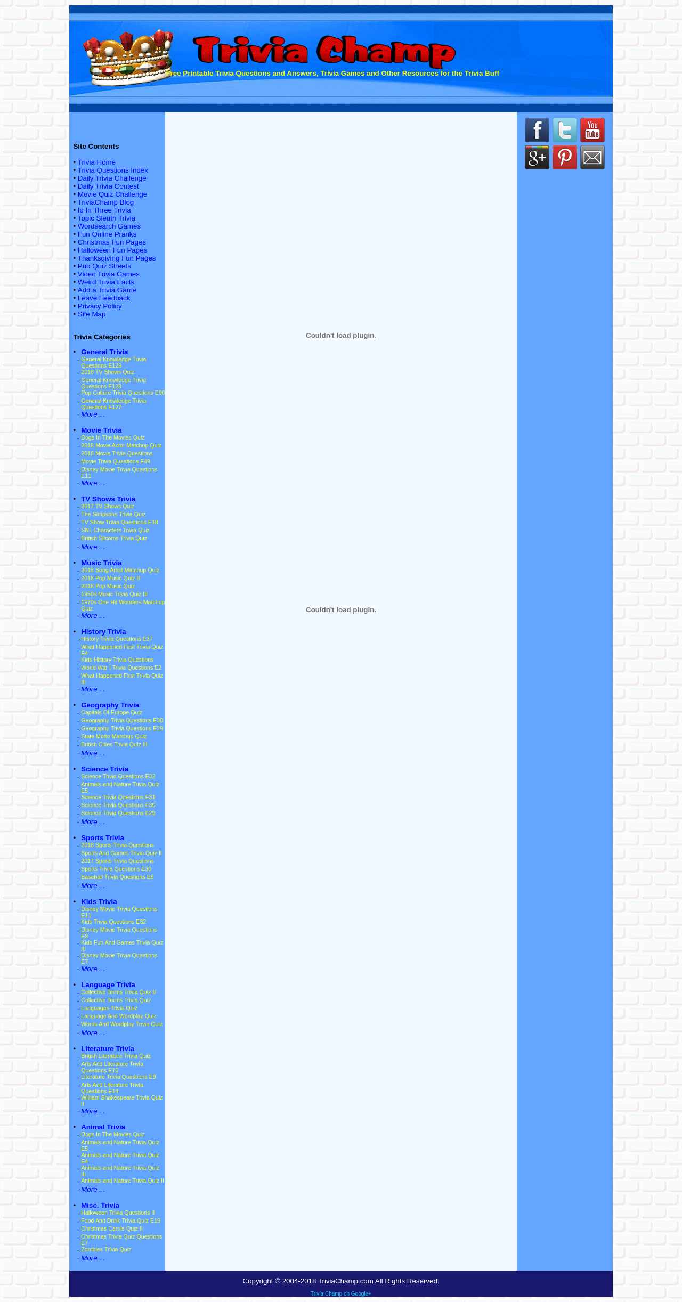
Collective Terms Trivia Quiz (116, 1000)
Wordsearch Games (109, 226)
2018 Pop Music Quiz (108, 586)
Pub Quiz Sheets (104, 266)
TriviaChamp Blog (106, 202)
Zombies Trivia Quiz (106, 1249)
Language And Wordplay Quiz (118, 1016)
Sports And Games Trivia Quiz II (121, 853)
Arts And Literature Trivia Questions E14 (112, 1087)
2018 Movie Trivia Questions (116, 453)
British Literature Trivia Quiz (116, 1056)
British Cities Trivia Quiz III (114, 744)
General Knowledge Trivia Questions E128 (113, 383)
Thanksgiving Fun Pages (117, 258)
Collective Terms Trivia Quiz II (118, 992)
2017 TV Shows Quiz (107, 506)
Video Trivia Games (109, 274)
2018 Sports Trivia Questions (117, 845)
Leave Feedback (104, 298)
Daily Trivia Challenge (112, 178)
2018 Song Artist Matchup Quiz (120, 570)
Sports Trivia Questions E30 (116, 869)
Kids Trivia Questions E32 (113, 921)
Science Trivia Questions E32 (118, 776)
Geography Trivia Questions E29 (122, 728)
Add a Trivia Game (107, 290)
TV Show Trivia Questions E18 (119, 522)
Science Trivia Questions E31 (118, 797)
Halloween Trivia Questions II (118, 1212)
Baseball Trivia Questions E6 (117, 877)
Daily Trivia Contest (108, 186)
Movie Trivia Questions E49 (115, 461)
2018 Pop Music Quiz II (110, 578)
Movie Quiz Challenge (112, 194)
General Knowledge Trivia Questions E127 (113, 403)
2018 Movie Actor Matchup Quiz (121, 445)
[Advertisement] (341, 156)
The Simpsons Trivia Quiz (113, 514)
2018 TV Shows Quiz (107, 372)
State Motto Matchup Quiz (114, 736)
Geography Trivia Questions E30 (122, 720)
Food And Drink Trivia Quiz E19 (120, 1220)
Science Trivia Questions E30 (118, 805)
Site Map (92, 314)
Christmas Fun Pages (112, 242)
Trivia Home (97, 162)
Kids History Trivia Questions (117, 659)
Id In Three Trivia (104, 210)
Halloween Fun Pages (112, 250)
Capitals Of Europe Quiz (111, 712)
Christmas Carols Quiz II (111, 1228)
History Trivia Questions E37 (116, 639)
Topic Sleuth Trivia (106, 218)
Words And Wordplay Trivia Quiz (122, 1024)
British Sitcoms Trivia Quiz (114, 538)
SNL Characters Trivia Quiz (115, 530)
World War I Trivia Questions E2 (121, 667)
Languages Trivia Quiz (109, 1008)
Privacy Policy (100, 306)
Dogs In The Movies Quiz (112, 437)
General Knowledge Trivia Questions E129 (113, 362)
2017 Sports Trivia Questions (117, 861)
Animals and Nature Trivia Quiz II (122, 1180)
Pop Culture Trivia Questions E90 (123, 392)
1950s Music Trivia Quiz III (114, 594)
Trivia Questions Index (113, 170)
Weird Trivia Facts (106, 282)
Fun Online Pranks (107, 234)
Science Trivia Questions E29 (118, 813)
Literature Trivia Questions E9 (118, 1076)
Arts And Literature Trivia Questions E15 (112, 1067)
